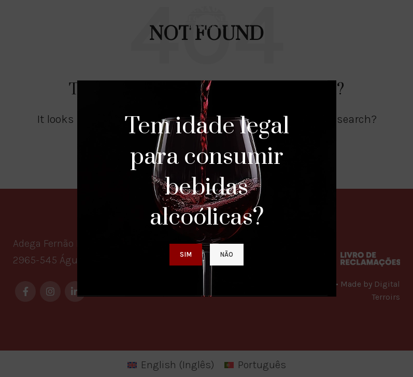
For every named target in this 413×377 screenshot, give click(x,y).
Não (226, 254)
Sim (186, 254)
